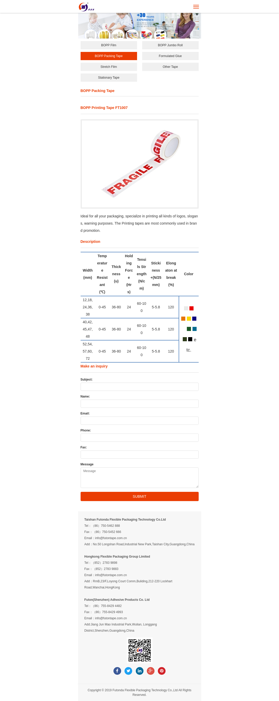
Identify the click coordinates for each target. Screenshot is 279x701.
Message (87, 464)
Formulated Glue (170, 56)
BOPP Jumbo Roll (170, 45)
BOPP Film (108, 45)
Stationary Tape (108, 77)
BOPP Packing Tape (108, 56)
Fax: (84, 447)
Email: (85, 413)
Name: (85, 396)
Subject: (87, 379)
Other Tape (170, 67)
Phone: (86, 430)
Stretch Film (108, 67)
